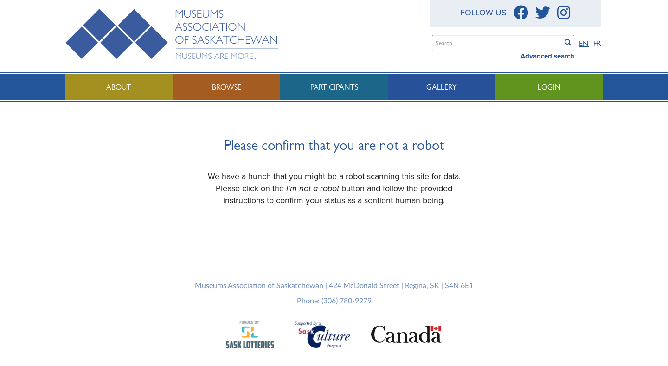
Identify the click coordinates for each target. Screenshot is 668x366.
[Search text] (496, 43)
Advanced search (547, 56)
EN (584, 43)
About (118, 87)
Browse (226, 87)
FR (597, 43)
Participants (334, 87)
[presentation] (337, 236)
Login (549, 87)
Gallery (441, 87)
